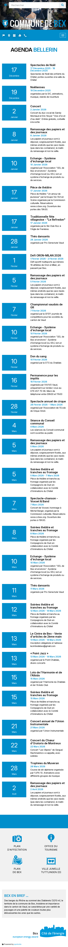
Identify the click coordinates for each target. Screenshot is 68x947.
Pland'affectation (17, 848)
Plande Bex (17, 870)
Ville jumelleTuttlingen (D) (51, 870)
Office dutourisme (51, 848)
